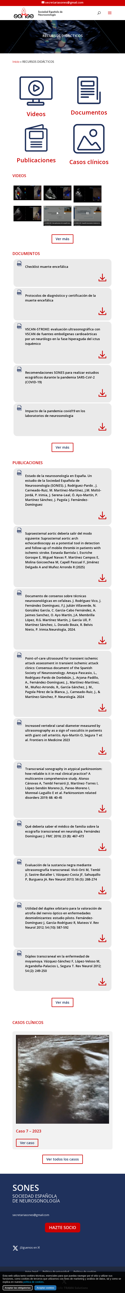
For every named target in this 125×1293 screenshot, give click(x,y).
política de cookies (33, 1281)
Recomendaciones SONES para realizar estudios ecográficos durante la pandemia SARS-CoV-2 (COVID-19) (62, 377)
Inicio (15, 62)
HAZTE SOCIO (62, 1227)
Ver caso (27, 1142)
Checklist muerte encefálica (46, 266)
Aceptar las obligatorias (18, 1287)
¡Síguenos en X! (30, 1247)
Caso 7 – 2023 (28, 1131)
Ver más (62, 238)
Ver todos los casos (62, 1159)
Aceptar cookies (45, 1287)
